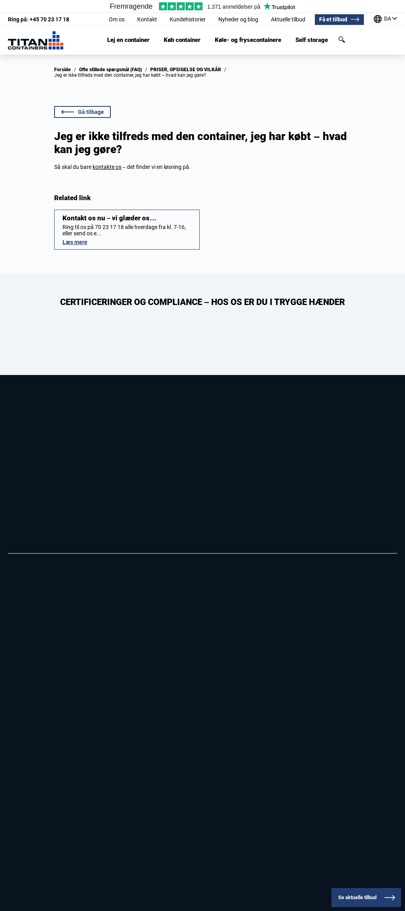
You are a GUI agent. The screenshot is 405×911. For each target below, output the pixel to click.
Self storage (311, 40)
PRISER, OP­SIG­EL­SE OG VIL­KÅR (185, 69)
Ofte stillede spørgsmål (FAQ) (110, 69)
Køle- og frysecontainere (248, 40)
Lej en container (128, 40)
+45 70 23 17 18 (38, 19)
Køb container (182, 40)
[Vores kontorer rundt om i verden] (385, 19)
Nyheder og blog (238, 19)
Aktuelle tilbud (288, 19)
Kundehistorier (188, 19)
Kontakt (147, 19)
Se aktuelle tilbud (357, 897)
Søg (342, 39)
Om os (117, 19)
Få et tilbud (333, 19)
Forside (62, 69)
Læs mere (74, 242)
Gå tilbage (82, 112)
